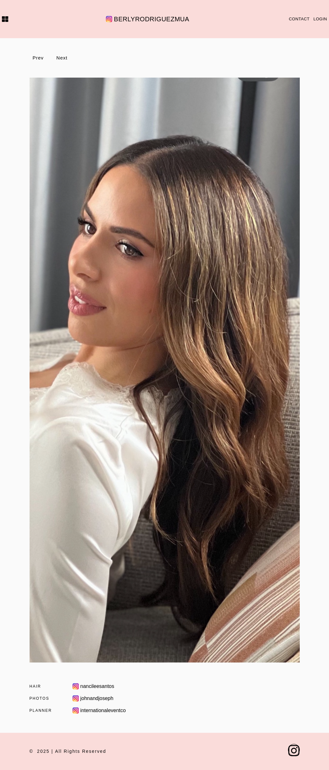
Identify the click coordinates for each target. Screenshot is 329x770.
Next (61, 57)
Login (320, 19)
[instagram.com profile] (294, 750)
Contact (299, 19)
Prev (38, 57)
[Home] (4, 19)
